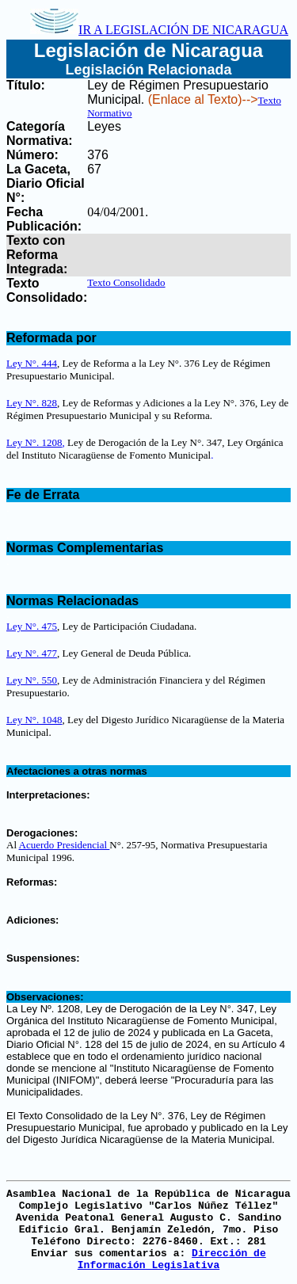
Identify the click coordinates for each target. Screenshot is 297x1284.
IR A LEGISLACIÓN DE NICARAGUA (159, 29)
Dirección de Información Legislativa (172, 1259)
